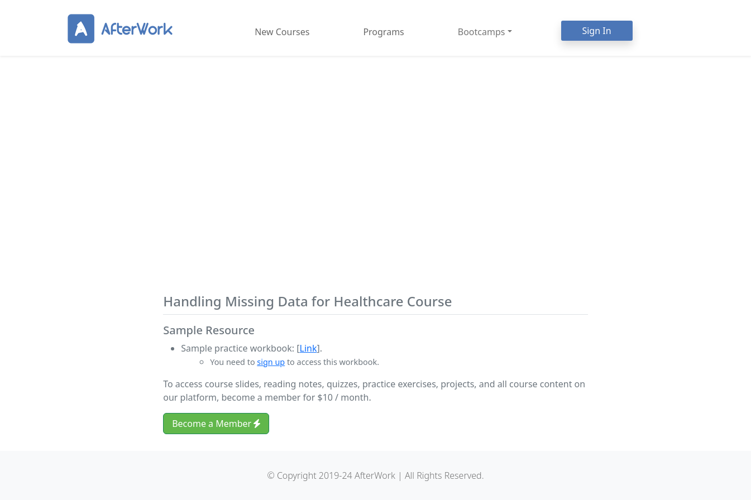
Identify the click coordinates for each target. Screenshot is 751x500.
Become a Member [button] (216, 423)
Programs (383, 32)
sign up (271, 362)
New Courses (282, 32)
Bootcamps (481, 32)
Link (308, 348)
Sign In (596, 31)
